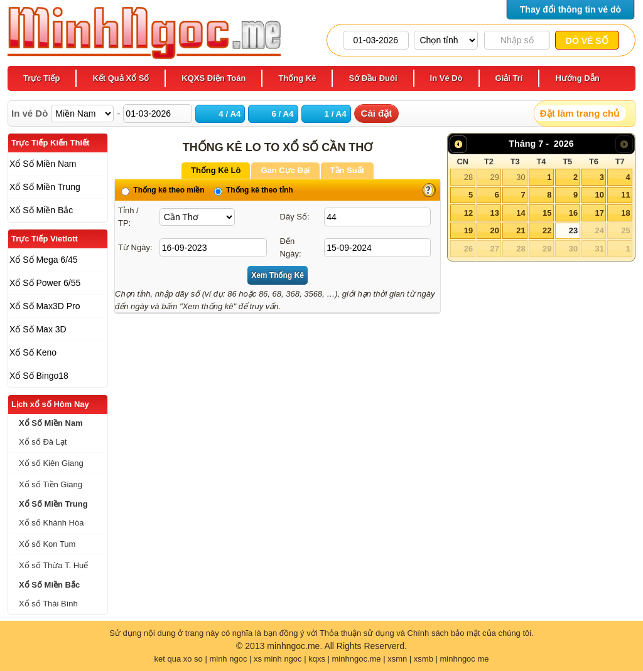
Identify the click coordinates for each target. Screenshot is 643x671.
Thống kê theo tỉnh (253, 190)
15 (547, 213)
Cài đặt (376, 113)
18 (625, 213)
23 (573, 230)
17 (599, 213)
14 (520, 213)
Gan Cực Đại (285, 170)
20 (494, 230)
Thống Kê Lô (216, 170)
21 (520, 230)
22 (547, 230)
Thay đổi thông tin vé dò (570, 9)
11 (625, 194)
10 (599, 194)
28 (468, 177)
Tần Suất (347, 170)
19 (468, 230)
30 (520, 177)
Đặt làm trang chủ (579, 113)
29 (494, 177)
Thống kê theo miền (163, 190)
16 (573, 213)
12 (468, 213)
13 (494, 213)
